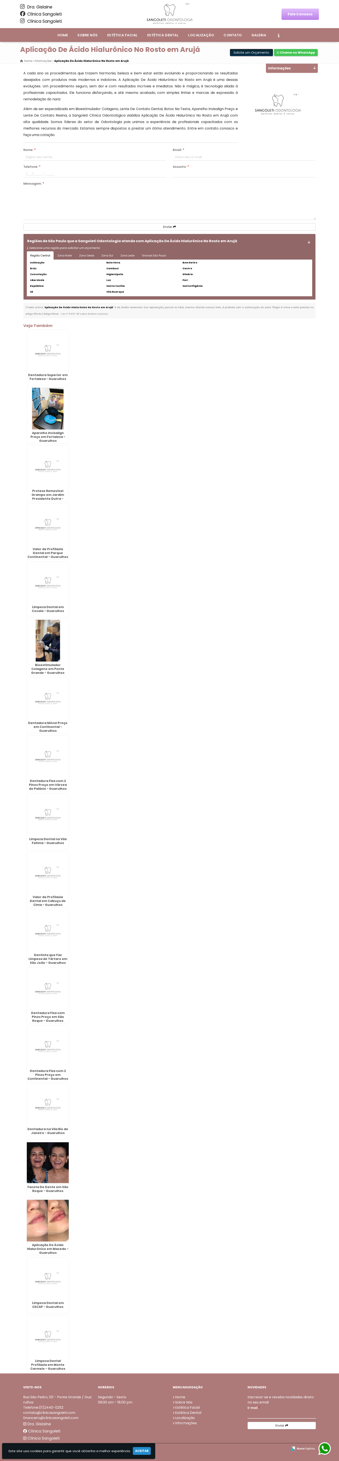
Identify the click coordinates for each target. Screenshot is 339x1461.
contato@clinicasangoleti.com (49, 1412)
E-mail (254, 1407)
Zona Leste (127, 255)
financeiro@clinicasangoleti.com (50, 1417)
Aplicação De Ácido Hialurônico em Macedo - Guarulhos (48, 1249)
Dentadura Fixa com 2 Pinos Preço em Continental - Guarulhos (47, 1075)
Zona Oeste (86, 255)
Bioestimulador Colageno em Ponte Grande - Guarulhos (47, 669)
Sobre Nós (87, 35)
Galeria (258, 35)
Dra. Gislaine (36, 7)
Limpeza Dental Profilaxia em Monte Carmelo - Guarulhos (47, 1365)
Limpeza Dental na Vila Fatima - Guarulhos (48, 841)
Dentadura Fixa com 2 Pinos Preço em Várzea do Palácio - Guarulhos (48, 785)
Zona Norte (65, 255)
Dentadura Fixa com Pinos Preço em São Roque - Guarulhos (48, 1017)
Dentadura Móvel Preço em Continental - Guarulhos (47, 727)
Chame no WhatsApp (296, 52)
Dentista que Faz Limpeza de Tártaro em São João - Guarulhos (48, 959)
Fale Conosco (300, 14)
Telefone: (31, 167)
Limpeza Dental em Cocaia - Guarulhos (48, 609)
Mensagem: (33, 183)
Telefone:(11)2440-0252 (43, 1407)
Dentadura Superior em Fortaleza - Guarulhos (48, 377)
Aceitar (142, 1451)
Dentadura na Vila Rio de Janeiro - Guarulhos (47, 1131)
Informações (186, 1422)
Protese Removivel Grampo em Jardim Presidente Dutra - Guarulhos (48, 497)
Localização (201, 35)
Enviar (169, 227)
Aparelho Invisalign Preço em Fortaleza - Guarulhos (47, 437)
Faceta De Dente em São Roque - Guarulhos (47, 1189)
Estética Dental (163, 35)
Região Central (40, 255)
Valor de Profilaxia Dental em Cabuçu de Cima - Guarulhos (48, 901)
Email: (178, 150)
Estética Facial (122, 35)
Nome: (29, 150)
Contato (233, 35)
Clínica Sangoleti (41, 14)
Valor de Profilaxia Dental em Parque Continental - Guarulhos (47, 553)
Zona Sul (107, 255)
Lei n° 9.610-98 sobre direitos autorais (85, 314)
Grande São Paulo (154, 255)
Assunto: (181, 167)
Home (63, 35)
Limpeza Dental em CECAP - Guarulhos (48, 1305)
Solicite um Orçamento (251, 52)
